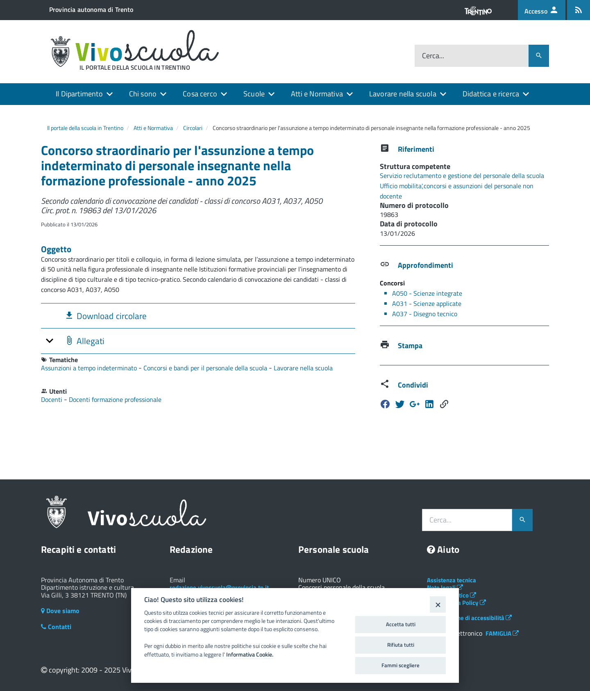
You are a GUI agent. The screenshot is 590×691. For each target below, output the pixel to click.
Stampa (410, 345)
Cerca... (433, 56)
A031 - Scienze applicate (426, 303)
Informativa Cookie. (249, 654)
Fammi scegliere (400, 665)
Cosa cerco (200, 93)
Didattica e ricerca (491, 93)
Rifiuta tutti (400, 645)
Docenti (52, 399)
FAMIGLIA (502, 633)
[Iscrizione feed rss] (578, 10)
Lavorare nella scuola (402, 93)
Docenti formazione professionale (115, 399)
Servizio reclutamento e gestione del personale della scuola (462, 175)
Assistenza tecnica (451, 580)
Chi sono (143, 93)
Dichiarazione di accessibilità (469, 618)
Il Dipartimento (79, 93)
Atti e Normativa (317, 93)
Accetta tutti (400, 624)
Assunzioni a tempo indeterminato (89, 368)
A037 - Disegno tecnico (424, 314)
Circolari (192, 127)
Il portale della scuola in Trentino (85, 127)
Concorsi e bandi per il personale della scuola (206, 368)
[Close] (438, 604)
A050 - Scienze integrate (427, 293)
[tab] (198, 315)
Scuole (254, 93)
